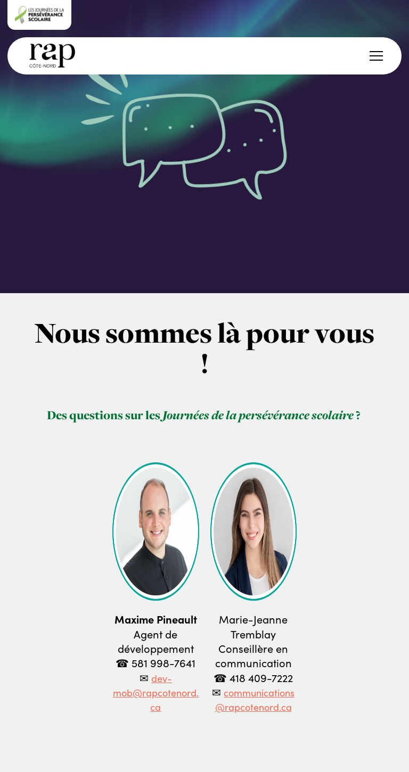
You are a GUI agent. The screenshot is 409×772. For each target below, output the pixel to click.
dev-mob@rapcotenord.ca (156, 693)
